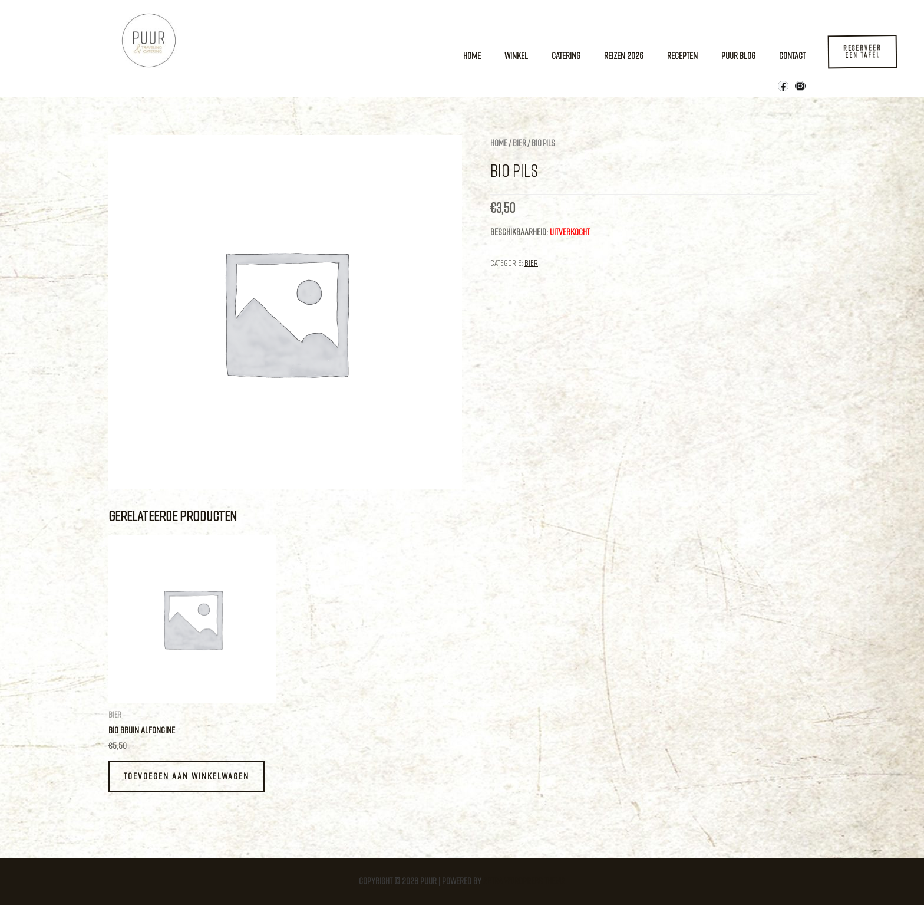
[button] (863, 52)
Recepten (682, 55)
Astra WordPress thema (524, 881)
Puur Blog (738, 55)
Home (472, 55)
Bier (519, 143)
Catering (566, 55)
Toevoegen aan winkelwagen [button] (186, 776)
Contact (792, 55)
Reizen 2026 (624, 55)
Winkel (516, 55)
